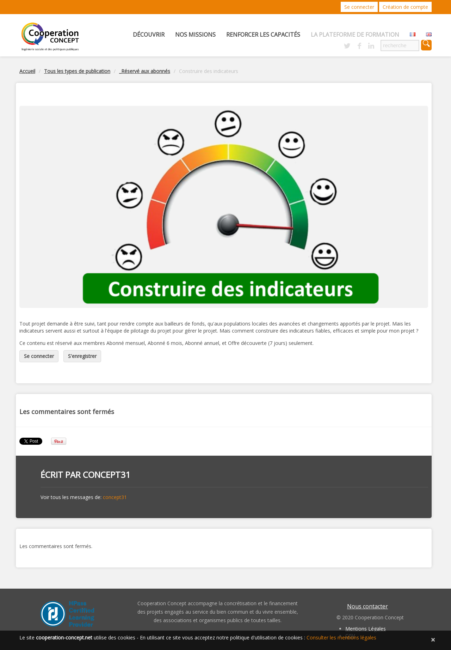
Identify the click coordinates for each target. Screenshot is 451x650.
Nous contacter (367, 606)
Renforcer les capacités (263, 34)
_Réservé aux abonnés (144, 71)
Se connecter (359, 7)
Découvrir (149, 34)
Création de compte (405, 7)
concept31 (106, 474)
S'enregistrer (82, 356)
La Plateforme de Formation (355, 34)
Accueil (27, 71)
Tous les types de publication (77, 71)
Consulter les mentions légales (341, 637)
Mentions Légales (365, 628)
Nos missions (195, 34)
